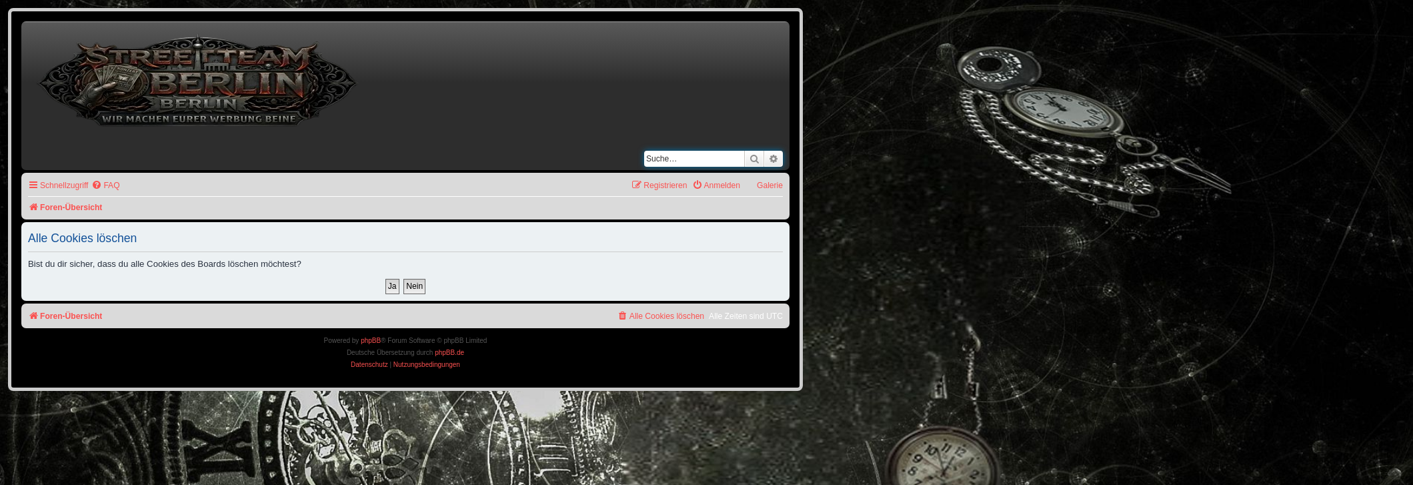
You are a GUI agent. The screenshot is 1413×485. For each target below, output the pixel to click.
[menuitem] (105, 186)
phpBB (371, 340)
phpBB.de (449, 352)
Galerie (770, 185)
